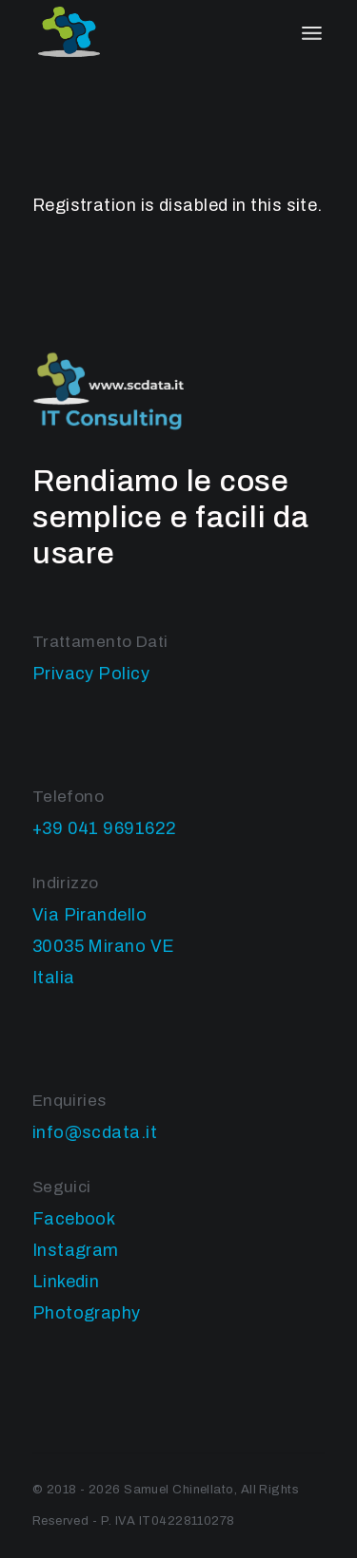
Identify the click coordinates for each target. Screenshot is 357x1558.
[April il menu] (312, 33)
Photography (86, 1312)
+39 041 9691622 (104, 828)
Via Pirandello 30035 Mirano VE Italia (103, 946)
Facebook (74, 1218)
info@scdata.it (94, 1132)
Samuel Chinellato (179, 1489)
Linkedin (66, 1281)
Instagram (75, 1250)
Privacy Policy (90, 673)
